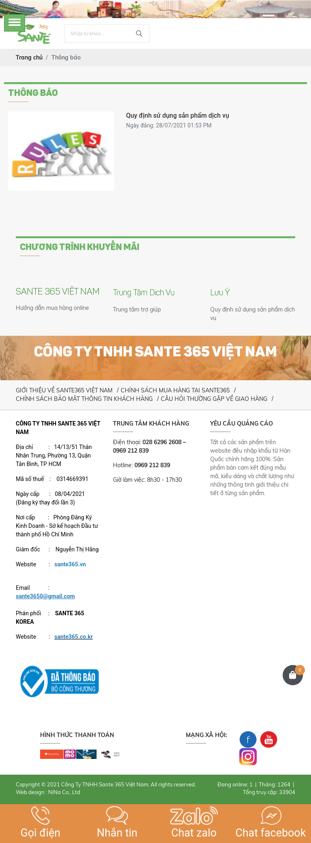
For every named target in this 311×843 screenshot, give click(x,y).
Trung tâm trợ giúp (137, 309)
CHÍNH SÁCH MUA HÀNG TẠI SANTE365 (175, 390)
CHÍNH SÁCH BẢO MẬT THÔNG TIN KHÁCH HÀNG (84, 398)
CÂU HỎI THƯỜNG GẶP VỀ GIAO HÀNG (214, 398)
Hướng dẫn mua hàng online (52, 307)
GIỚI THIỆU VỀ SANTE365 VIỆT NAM (64, 390)
